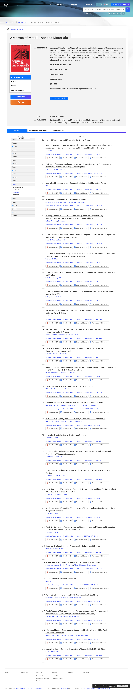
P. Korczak (55, 616)
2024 (15, 143)
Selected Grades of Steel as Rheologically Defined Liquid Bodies (73, 546)
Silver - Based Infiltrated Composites (61, 579)
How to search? (89, 13)
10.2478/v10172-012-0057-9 (92, 460)
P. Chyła (57, 635)
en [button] (106, 4)
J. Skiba (54, 335)
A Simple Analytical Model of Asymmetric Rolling (66, 199)
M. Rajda (76, 616)
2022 (15, 150)
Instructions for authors (38, 131)
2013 (15, 181)
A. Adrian (64, 597)
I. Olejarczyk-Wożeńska (53, 597)
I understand (122, 686)
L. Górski (62, 240)
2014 (15, 177)
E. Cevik (52, 297)
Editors (13, 82)
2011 (14, 198)
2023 (15, 146)
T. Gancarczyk (71, 372)
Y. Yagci (62, 421)
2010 (15, 202)
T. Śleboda (69, 565)
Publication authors (57, 678)
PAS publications (121, 4)
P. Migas (61, 549)
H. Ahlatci (59, 297)
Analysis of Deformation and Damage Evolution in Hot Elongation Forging (77, 183)
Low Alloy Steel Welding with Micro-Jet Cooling (66, 435)
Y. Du (47, 278)
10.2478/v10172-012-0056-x (92, 441)
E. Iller (48, 240)
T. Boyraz (54, 221)
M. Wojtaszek (91, 565)
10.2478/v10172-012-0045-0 (92, 243)
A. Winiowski (50, 456)
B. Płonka (48, 616)
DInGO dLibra (64, 688)
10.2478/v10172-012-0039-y (92, 154)
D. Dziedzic (49, 513)
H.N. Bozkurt (69, 421)
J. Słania (56, 475)
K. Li (50, 278)
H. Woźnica (92, 405)
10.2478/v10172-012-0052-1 (92, 376)
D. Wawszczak (54, 240)
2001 (15, 212)
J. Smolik (66, 389)
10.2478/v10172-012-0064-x (92, 585)
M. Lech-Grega (68, 616)
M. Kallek (49, 421)
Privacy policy (39, 688)
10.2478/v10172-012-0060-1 (92, 517)
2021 (14, 153)
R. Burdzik (49, 169)
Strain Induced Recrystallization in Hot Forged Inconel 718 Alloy (73, 562)
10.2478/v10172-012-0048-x (92, 300)
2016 (15, 170)
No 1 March (16, 194)
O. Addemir (61, 221)
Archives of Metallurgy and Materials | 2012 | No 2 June (63, 154)
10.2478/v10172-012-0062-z (92, 552)
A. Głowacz (49, 150)
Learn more (112, 685)
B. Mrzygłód (77, 597)
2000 (15, 216)
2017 (15, 167)
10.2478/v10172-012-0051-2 (92, 357)
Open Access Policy (17, 90)
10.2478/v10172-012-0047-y (92, 281)
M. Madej (48, 581)
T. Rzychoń (85, 405)
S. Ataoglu (55, 421)
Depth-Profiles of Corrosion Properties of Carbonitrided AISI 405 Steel (75, 649)
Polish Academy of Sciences (24, 688)
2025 (15, 139)
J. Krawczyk (49, 565)
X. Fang (61, 278)
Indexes (74, 5)
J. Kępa (55, 532)
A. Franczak (63, 354)
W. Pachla (49, 335)
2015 (15, 174)
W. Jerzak (49, 259)
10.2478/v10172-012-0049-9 (92, 319)
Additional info (59, 131)
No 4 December (18, 187)
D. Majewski (58, 456)
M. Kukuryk (49, 186)
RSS (21, 102)
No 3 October (17, 190)
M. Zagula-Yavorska (52, 372)
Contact (88, 5)
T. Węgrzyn (49, 437)
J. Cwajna (64, 494)
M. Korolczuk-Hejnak (52, 549)
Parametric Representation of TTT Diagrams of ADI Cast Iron (72, 595)
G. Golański (49, 475)
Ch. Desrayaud (58, 202)
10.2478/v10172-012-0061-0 (92, 536)
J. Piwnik (55, 437)
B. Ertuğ (48, 221)
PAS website (87, 672)
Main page (24, 672)
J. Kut (61, 616)
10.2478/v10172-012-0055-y (92, 425)
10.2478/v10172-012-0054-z (92, 409)
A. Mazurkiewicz (58, 389)
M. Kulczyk (69, 335)
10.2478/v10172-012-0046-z (92, 262)
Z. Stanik (55, 169)
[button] (52, 157)
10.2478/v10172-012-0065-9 (92, 601)
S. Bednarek (83, 565)
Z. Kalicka (55, 259)
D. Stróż (78, 405)
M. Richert (49, 389)
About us (60, 5)
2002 (15, 209)
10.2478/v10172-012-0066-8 (92, 620)
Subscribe (21, 97)
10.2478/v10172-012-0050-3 (92, 338)
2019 (15, 160)
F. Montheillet (81, 202)
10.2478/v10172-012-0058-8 (92, 479)
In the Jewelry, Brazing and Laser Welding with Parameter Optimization (75, 419)
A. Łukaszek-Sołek (60, 565)
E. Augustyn (64, 405)
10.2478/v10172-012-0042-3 (92, 206)
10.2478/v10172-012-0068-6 (92, 655)
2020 (15, 157)
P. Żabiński (56, 354)
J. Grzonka (71, 405)
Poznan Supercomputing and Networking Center (96, 688)
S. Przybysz (61, 335)
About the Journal (17, 77)
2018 (15, 163)
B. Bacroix (66, 202)
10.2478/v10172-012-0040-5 (92, 173)
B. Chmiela (49, 494)
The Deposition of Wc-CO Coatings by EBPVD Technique (69, 386)
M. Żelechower (50, 405)
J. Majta (55, 513)
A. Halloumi (49, 202)
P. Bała (76, 565)
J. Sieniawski (62, 372)
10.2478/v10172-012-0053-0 (92, 392)
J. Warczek (62, 169)
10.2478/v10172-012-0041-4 (92, 189)
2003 (15, 205)
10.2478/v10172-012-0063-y (92, 568)
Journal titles (23, 22)
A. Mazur (76, 335)
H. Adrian (70, 597)
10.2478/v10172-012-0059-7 (92, 498)
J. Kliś (57, 405)
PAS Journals (39, 676)
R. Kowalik (49, 354)
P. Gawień (62, 475)
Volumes (17, 131)
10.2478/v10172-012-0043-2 (92, 224)
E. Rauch (73, 202)
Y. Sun (47, 297)
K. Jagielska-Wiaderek (52, 651)
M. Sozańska (57, 494)
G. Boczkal (49, 316)
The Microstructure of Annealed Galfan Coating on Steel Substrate (74, 402)
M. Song (55, 278)
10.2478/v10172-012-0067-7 (92, 639)
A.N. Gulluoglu (78, 421)
